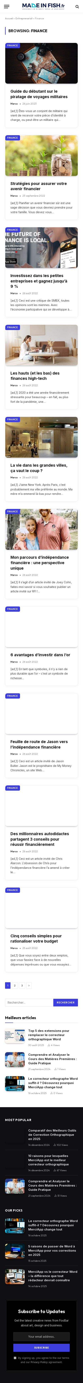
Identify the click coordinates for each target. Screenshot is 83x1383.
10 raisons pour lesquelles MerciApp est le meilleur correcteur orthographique (48, 1160)
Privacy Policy (39, 1362)
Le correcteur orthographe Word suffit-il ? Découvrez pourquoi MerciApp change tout (53, 1083)
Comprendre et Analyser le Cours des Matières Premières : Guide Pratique (52, 1059)
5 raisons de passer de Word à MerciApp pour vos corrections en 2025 (52, 1250)
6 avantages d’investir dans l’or (40, 655)
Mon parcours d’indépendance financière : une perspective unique (40, 562)
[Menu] (6, 6)
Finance (12, 45)
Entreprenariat (24, 18)
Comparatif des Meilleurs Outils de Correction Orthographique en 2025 (52, 1135)
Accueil (9, 18)
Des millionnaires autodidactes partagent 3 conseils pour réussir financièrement (40, 839)
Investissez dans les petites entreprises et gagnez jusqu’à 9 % (39, 281)
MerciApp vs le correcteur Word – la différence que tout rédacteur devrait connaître (52, 1276)
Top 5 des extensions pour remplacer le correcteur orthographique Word (48, 1035)
